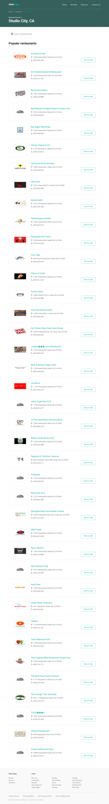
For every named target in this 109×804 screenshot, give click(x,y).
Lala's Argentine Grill (41, 401)
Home (64, 5)
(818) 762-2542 (38, 518)
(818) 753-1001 (38, 628)
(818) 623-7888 (38, 445)
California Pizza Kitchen (42, 163)
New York (34, 778)
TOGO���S (38, 712)
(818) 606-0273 (38, 225)
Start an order (88, 60)
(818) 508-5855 (38, 133)
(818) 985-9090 (38, 188)
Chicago (74, 778)
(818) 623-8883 (38, 97)
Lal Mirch (35, 383)
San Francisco (56, 780)
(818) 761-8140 (38, 280)
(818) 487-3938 (38, 536)
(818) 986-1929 (38, 426)
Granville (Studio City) (41, 310)
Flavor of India (38, 273)
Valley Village (36, 787)
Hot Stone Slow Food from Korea (47, 328)
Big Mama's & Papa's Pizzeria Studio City (50, 108)
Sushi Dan (35, 584)
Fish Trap (35, 255)
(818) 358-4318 (38, 481)
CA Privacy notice (45, 796)
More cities (75, 787)
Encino (54, 782)
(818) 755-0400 (38, 573)
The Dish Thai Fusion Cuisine (45, 676)
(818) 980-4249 (38, 353)
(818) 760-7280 (38, 207)
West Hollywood (77, 780)
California (18, 12)
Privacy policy (28, 796)
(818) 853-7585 (38, 500)
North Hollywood (37, 785)
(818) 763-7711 (38, 664)
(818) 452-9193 (38, 262)
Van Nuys (55, 787)
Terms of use (14, 796)
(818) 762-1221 (38, 79)
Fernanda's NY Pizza (41, 236)
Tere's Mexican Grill (40, 639)
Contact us (96, 5)
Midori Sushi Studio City (42, 438)
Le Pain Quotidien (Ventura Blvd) (46, 420)
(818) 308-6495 (38, 371)
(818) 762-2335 (38, 243)
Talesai (34, 621)
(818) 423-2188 (38, 683)
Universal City (76, 782)
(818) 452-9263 (38, 646)
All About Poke (38, 53)
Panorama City (77, 785)
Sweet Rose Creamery (41, 603)
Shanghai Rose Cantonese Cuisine (47, 511)
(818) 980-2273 (38, 390)
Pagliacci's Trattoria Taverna (45, 456)
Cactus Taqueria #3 (40, 145)
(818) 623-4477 (38, 408)
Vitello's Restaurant (40, 731)
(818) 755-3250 (38, 719)
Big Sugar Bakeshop (40, 127)
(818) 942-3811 (38, 609)
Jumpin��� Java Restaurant (46, 346)
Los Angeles (35, 780)
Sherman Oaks (56, 785)
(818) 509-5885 (38, 298)
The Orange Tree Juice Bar (44, 694)
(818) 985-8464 (38, 115)
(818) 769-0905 (38, 738)
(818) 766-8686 (38, 555)
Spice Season (37, 548)
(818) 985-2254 (38, 591)
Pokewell (35, 474)
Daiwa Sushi (37, 200)
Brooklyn (54, 778)
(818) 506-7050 (38, 317)
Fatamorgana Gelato (41, 218)
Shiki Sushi (36, 529)
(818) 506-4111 (38, 463)
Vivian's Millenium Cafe (42, 749)
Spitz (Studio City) (39, 566)
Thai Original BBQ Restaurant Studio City (50, 657)
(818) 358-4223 (38, 335)
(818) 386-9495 (38, 60)
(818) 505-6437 (38, 170)
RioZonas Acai (38, 493)
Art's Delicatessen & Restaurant (46, 72)
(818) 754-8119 (38, 152)
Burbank (34, 782)
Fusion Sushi (37, 291)
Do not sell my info (63, 796)
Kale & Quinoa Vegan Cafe (43, 365)
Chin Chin (35, 182)
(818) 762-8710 (38, 756)
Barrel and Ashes (39, 90)
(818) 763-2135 (38, 701)
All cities (74, 5)
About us (84, 5)
